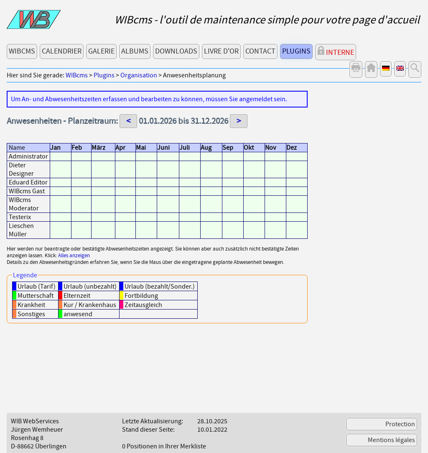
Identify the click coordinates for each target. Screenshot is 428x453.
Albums (134, 51)
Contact (260, 51)
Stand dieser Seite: (148, 429)
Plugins (296, 51)
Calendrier (62, 51)
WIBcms (22, 51)
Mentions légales (391, 440)
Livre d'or (221, 51)
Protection (400, 424)
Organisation (138, 75)
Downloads (176, 51)
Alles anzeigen (74, 255)
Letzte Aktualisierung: (152, 421)
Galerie (101, 51)
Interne (335, 51)
